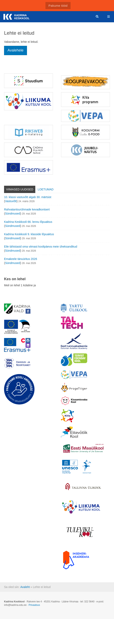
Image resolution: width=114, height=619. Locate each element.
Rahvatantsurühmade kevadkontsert (27, 209)
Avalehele (16, 50)
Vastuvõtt (11, 201)
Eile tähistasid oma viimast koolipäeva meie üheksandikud (40, 246)
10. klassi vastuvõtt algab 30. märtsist (27, 197)
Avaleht (25, 587)
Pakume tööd (58, 5)
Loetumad (46, 189)
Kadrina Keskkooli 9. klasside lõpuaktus (29, 234)
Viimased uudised (19, 189)
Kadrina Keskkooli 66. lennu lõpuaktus (28, 221)
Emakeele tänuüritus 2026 (20, 259)
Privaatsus (34, 605)
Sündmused (12, 213)
